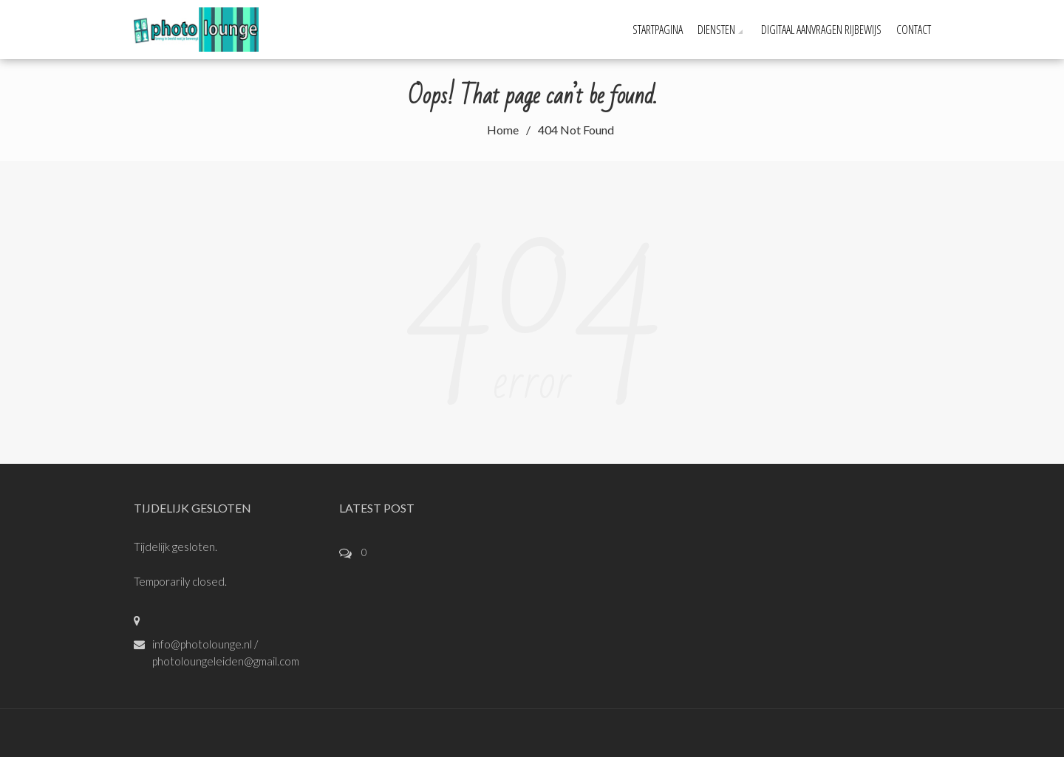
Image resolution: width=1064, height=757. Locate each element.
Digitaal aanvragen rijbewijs (821, 29)
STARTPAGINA (657, 29)
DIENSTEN (716, 29)
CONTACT (913, 29)
